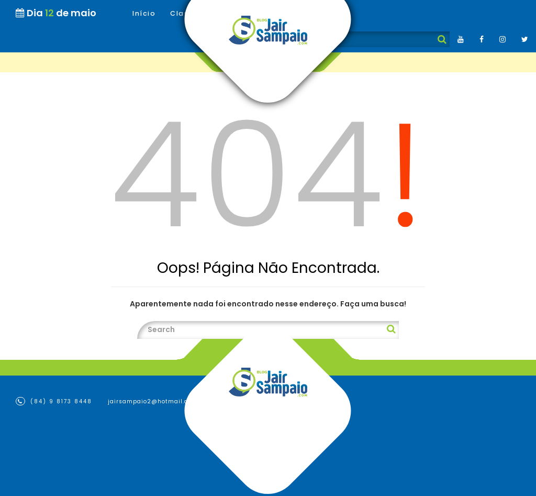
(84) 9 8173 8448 (54, 401)
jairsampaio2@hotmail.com (153, 401)
